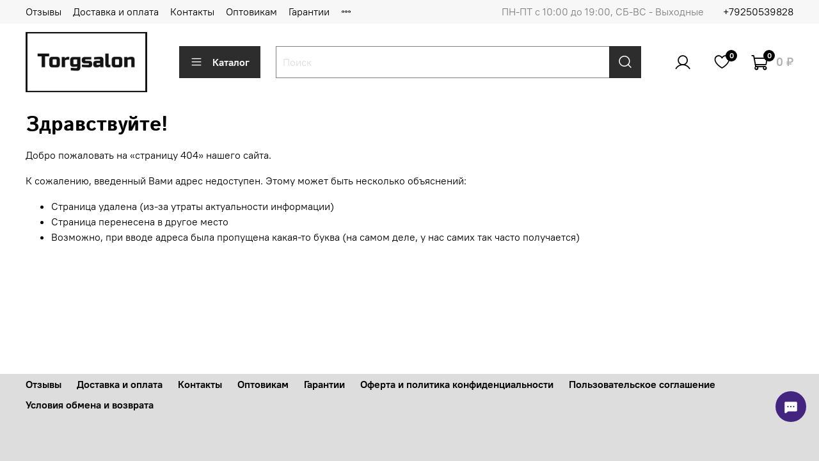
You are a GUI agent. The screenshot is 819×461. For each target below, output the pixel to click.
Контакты (192, 11)
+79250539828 (758, 11)
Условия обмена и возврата (90, 404)
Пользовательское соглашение (642, 384)
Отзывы (43, 11)
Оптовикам (251, 11)
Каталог (220, 62)
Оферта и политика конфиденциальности (456, 384)
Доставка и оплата (116, 11)
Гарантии (309, 11)
